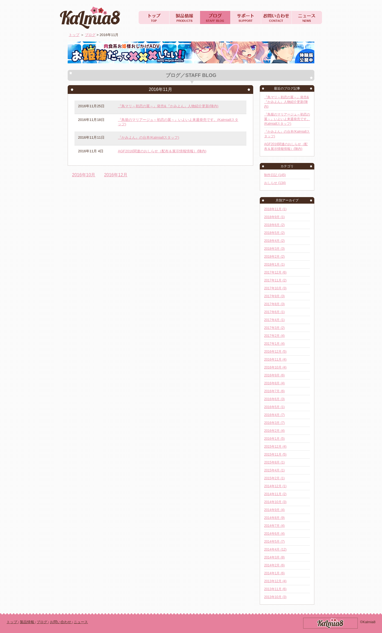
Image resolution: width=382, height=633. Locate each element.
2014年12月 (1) (275, 486)
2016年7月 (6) (274, 391)
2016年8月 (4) (274, 383)
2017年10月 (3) (275, 288)
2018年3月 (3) (274, 249)
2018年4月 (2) (274, 241)
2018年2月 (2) (274, 256)
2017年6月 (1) (274, 312)
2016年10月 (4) (275, 367)
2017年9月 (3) (274, 296)
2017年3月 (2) (274, 328)
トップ (74, 35)
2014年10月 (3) (275, 502)
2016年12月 (115, 175)
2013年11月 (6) (275, 589)
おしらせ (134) (275, 183)
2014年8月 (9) (274, 518)
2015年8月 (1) (274, 462)
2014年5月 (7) (274, 541)
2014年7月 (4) (274, 526)
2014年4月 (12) (275, 549)
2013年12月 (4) (275, 581)
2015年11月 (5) (275, 454)
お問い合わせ (61, 622)
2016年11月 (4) (275, 359)
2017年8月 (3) (274, 304)
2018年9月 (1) (274, 217)
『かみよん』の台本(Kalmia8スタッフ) (148, 137)
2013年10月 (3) (275, 597)
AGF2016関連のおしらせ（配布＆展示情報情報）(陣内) (162, 151)
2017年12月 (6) (275, 272)
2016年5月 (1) (274, 407)
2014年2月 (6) (274, 565)
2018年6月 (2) (274, 225)
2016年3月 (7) (274, 423)
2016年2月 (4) (274, 431)
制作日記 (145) (275, 175)
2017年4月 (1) (274, 320)
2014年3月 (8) (274, 557)
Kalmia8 (94, 17)
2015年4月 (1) (274, 470)
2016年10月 (83, 175)
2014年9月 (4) (274, 510)
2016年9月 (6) (274, 375)
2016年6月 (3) (274, 399)
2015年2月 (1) (274, 478)
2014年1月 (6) (274, 573)
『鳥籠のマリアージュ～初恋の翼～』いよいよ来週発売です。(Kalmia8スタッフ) (287, 119)
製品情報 (27, 622)
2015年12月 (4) (275, 446)
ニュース (81, 622)
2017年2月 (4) (274, 336)
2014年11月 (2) (275, 494)
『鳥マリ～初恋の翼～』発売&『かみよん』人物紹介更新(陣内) (168, 106)
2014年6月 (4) (274, 534)
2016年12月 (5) (275, 351)
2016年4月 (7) (274, 415)
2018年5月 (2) (274, 233)
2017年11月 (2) (275, 280)
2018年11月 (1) (275, 209)
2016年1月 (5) (274, 439)
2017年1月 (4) (274, 344)
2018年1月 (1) (274, 264)
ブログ (90, 35)
